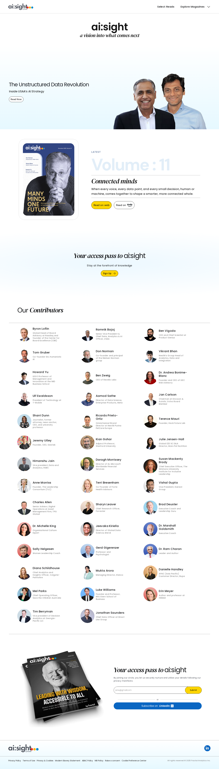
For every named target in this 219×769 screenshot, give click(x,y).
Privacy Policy (14, 760)
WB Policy (99, 760)
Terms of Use (29, 760)
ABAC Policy (87, 760)
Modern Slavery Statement (67, 760)
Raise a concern (112, 760)
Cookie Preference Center (134, 760)
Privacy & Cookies (45, 760)
